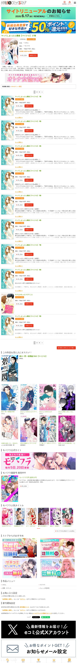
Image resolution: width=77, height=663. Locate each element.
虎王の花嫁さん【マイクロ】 (28, 443)
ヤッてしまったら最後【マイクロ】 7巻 (28, 245)
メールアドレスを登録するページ (42, 613)
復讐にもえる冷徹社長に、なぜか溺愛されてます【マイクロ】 (67, 443)
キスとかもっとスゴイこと (24, 294)
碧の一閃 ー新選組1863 (7, 411)
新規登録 (64, 3)
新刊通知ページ (24, 607)
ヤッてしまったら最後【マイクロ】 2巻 (28, 121)
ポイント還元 (32, 39)
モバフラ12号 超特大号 (28, 477)
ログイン (70, 3)
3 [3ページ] (39, 92)
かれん (27, 43)
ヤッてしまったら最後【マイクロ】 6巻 (28, 220)
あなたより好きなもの (45, 411)
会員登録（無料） (8, 599)
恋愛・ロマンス (6, 588)
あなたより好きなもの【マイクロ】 (29, 411)
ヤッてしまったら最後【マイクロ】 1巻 (28, 96)
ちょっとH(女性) (45, 588)
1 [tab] (38, 528)
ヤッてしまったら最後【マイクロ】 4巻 (28, 171)
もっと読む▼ (19, 117)
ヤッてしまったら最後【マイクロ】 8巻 (28, 270)
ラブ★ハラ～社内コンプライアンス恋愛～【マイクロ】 (48, 443)
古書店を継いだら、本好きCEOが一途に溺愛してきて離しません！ (10, 443)
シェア (29, 617)
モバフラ (27, 46)
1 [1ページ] (34, 92)
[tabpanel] (7, 517)
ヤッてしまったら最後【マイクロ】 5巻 (28, 195)
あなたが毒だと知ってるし (66, 411)
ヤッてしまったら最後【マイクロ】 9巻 (28, 316)
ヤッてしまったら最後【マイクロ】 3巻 (28, 146)
